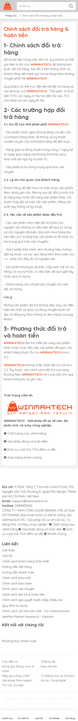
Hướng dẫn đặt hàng (17, 567)
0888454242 (23, 506)
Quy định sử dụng (14, 606)
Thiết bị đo (48, 661)
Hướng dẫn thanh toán (18, 572)
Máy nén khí (49, 666)
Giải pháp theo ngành (17, 680)
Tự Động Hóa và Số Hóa (57, 676)
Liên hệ (7, 556)
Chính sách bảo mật (16, 578)
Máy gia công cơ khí (16, 676)
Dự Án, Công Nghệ (53, 680)
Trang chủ (9, 15)
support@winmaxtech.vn (30, 501)
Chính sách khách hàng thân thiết (25, 561)
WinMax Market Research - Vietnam (28, 617)
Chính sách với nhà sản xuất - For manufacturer (36, 611)
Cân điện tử (10, 661)
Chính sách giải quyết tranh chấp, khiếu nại (32, 600)
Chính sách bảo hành (17, 583)
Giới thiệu (8, 550)
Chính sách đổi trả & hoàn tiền (23, 594)
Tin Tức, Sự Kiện (13, 685)
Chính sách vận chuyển (18, 589)
